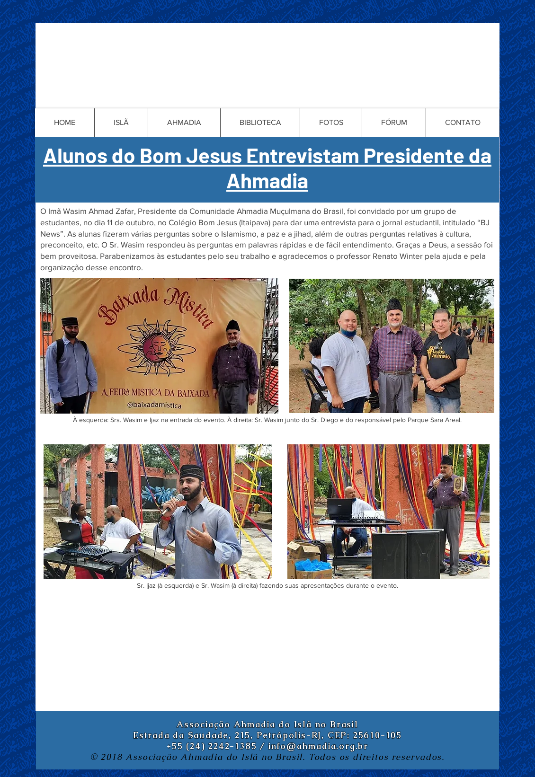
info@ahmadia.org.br (318, 746)
